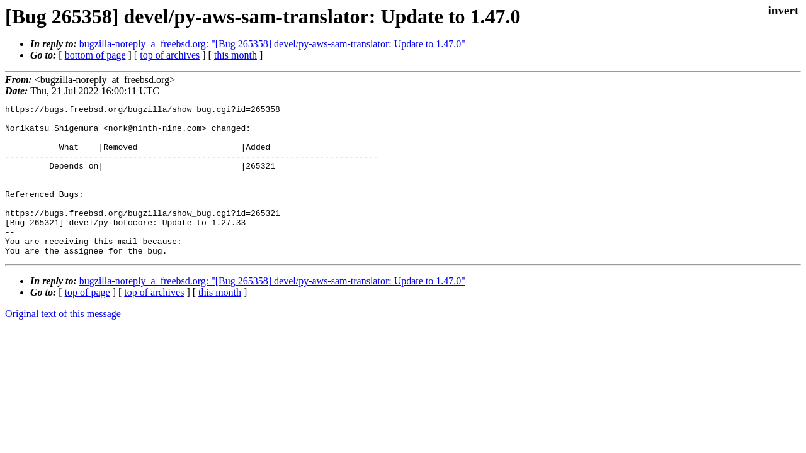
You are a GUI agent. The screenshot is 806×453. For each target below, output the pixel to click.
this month (235, 55)
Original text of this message (63, 343)
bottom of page (95, 55)
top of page (87, 322)
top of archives (170, 55)
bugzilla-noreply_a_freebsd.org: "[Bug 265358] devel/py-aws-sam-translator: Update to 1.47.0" (272, 43)
